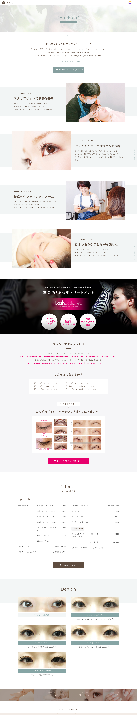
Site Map (61, 709)
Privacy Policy (73, 709)
